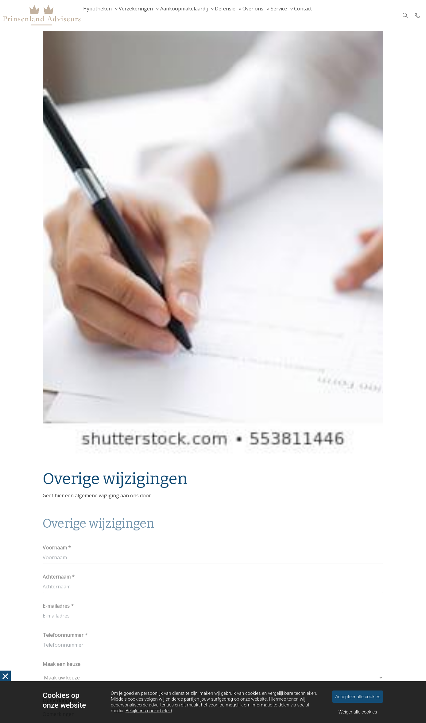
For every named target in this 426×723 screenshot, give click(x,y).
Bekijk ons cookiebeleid (149, 710)
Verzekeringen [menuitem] (143, 15)
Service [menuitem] (305, 15)
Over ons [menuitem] (274, 15)
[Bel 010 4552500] (417, 15)
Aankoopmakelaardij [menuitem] (196, 15)
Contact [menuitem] (334, 15)
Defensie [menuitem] (242, 15)
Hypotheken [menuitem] (100, 15)
